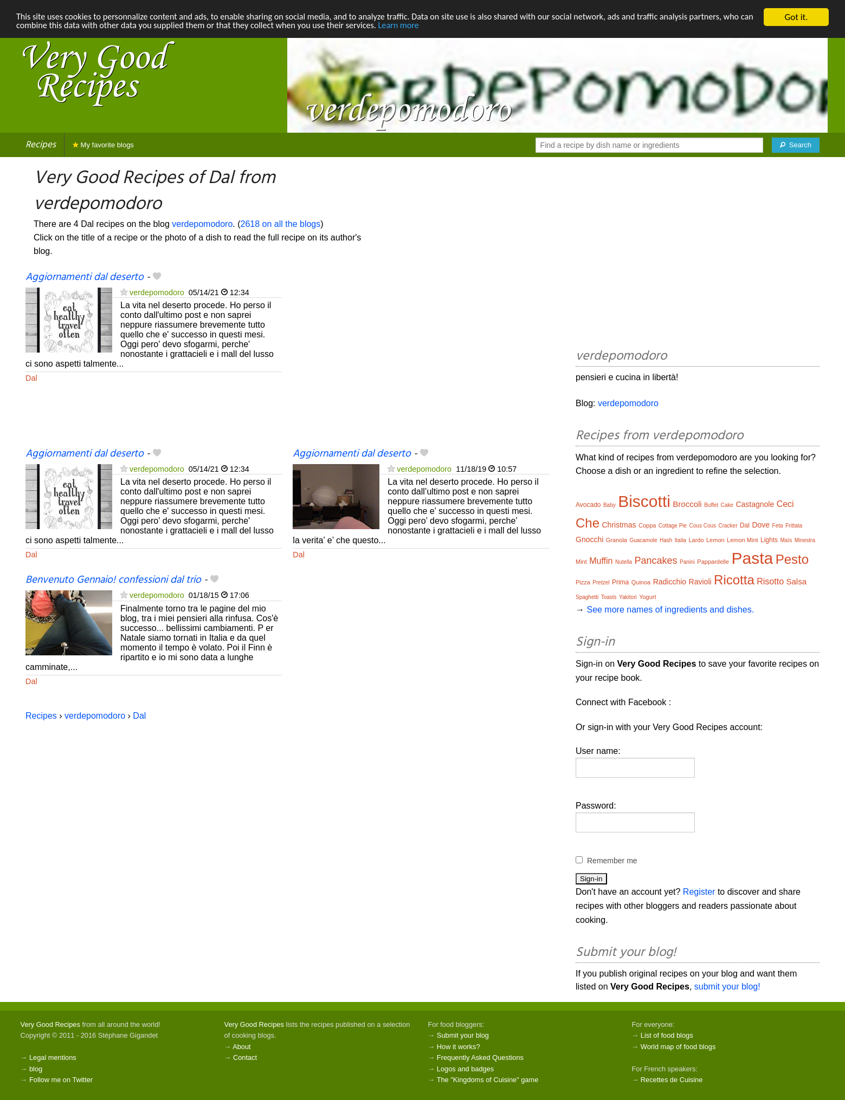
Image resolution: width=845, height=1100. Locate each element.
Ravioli (700, 581)
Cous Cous (702, 526)
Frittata (793, 526)
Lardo (696, 540)
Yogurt (647, 597)
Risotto (770, 581)
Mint (581, 561)
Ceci (785, 504)
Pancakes (656, 560)
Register (699, 891)
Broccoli (687, 504)
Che (587, 523)
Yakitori (628, 597)
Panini (687, 562)
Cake (727, 505)
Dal (31, 378)
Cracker (727, 526)
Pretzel (600, 582)
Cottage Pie (673, 526)
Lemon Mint (742, 540)
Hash (666, 540)
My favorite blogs (103, 145)
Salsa (796, 581)
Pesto (792, 559)
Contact (245, 1057)
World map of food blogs (678, 1047)
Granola (616, 540)
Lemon (715, 540)
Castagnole (755, 504)
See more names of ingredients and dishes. (670, 609)
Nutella (623, 562)
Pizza (583, 582)
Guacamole (643, 540)
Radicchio (669, 581)
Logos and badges (465, 1069)
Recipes (40, 145)
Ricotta (734, 579)
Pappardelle (713, 561)
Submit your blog (463, 1035)
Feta (777, 526)
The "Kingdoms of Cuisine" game (488, 1080)
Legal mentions (52, 1057)
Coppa (647, 525)
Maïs (786, 540)
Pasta (752, 558)
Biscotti (644, 501)
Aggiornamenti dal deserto (84, 277)
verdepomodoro (202, 224)
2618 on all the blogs (281, 224)
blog (35, 1069)
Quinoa (640, 582)
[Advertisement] (421, 358)
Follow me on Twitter (61, 1080)
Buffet (711, 505)
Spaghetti (587, 597)
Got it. (796, 17)
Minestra (805, 540)
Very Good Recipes (50, 1024)
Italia (680, 540)
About (241, 1047)
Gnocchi (589, 539)
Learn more (488, 26)
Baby (609, 505)
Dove (761, 524)
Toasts (609, 597)
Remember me (612, 860)
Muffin (600, 560)
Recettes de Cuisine (672, 1080)
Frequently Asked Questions (480, 1057)
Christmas (619, 524)
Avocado (588, 505)
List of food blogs (667, 1035)
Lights (769, 540)
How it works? (458, 1047)
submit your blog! (727, 986)
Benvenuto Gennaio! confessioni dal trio (113, 580)
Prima (620, 582)
